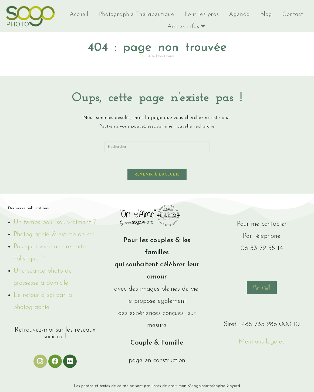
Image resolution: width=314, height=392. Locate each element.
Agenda (239, 14)
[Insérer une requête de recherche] (157, 147)
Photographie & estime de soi (53, 234)
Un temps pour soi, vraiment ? (54, 222)
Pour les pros (201, 14)
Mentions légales (262, 341)
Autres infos (186, 26)
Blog (266, 14)
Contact (292, 14)
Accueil (79, 14)
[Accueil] (141, 56)
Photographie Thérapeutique (136, 14)
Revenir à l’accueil (157, 174)
